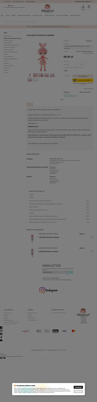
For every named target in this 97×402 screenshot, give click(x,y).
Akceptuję (78, 387)
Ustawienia (78, 391)
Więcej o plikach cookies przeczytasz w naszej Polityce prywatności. (36, 392)
